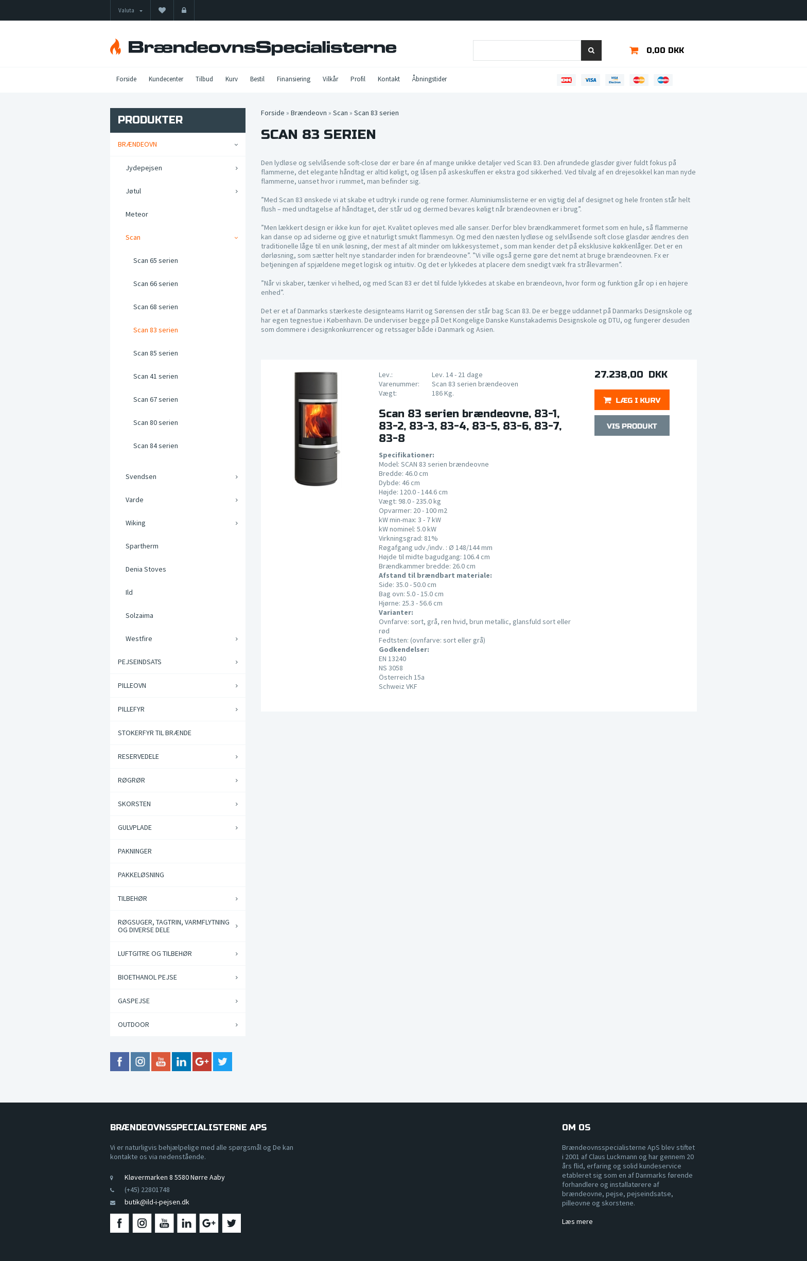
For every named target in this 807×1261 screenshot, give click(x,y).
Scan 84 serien (155, 445)
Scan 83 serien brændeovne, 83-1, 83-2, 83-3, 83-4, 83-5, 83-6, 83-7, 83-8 (470, 426)
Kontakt (389, 79)
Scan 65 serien (155, 260)
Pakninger (135, 851)
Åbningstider (429, 79)
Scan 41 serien (155, 376)
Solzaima (139, 615)
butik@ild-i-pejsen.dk (157, 1201)
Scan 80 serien (155, 422)
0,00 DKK (665, 50)
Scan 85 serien (155, 353)
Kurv (231, 79)
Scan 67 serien (155, 399)
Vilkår (330, 79)
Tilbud (204, 79)
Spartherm (142, 545)
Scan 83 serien (155, 329)
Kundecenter (166, 79)
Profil (357, 79)
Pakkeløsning (141, 874)
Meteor (137, 214)
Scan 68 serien (155, 306)
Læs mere (577, 1221)
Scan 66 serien (155, 283)
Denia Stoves (146, 569)
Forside (126, 79)
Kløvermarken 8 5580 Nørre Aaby (175, 1177)
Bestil (257, 79)
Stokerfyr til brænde (154, 732)
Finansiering (293, 79)
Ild (129, 592)
